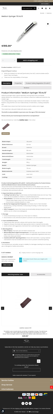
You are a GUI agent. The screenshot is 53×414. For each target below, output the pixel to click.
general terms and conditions (21, 357)
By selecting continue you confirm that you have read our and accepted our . (27, 356)
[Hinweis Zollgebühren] (51, 387)
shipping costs (18, 408)
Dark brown (5, 133)
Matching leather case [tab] (15, 274)
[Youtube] (26, 403)
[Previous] (2, 308)
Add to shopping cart (30, 60)
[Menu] (38, 8)
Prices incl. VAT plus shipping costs (11, 51)
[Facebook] (22, 403)
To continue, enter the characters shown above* (26, 366)
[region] (26, 31)
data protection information (22, 356)
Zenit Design (35, 412)
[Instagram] (30, 403)
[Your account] (46, 8)
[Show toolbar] (3, 411)
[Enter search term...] (27, 8)
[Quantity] (8, 60)
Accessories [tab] (41, 274)
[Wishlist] (42, 8)
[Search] (34, 8)
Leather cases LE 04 (25, 328)
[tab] (6, 83)
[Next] (50, 308)
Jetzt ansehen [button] (45, 4)
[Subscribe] (38, 351)
